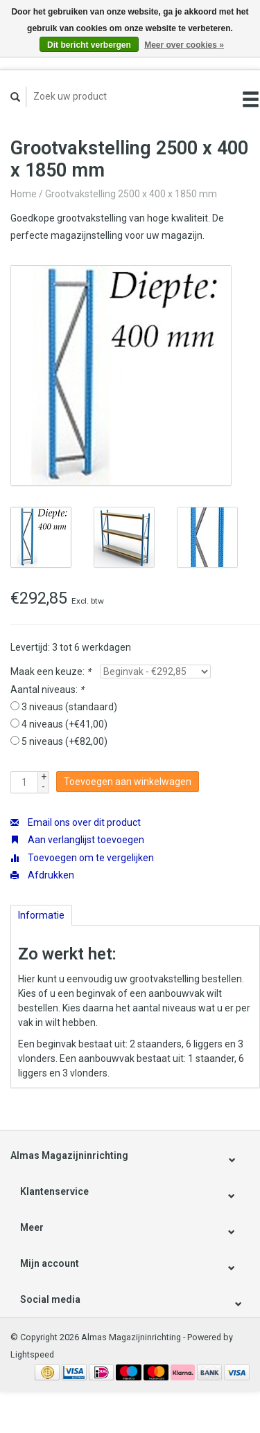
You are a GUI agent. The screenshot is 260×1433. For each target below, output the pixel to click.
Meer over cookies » (184, 45)
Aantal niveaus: (47, 689)
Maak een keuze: (50, 671)
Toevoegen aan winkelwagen (127, 781)
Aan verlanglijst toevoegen (77, 839)
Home (23, 193)
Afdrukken (42, 875)
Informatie (41, 915)
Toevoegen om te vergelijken (82, 857)
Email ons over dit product (75, 822)
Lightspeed (32, 1354)
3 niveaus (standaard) (69, 706)
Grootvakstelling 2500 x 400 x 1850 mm (131, 193)
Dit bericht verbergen (89, 45)
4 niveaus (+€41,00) (64, 724)
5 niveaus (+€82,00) (64, 741)
